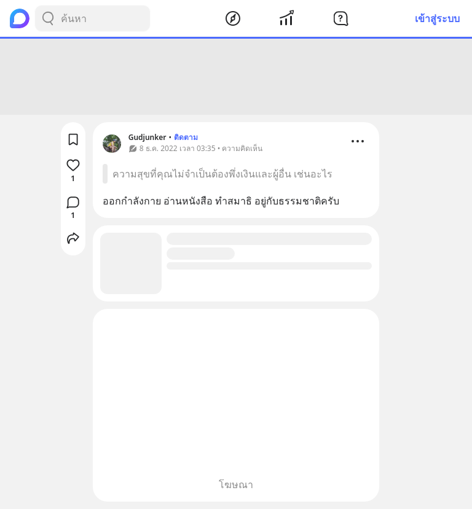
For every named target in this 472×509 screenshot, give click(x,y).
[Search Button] (48, 18)
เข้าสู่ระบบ (437, 18)
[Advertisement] (236, 76)
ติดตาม (186, 137)
